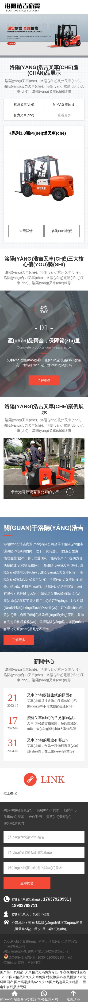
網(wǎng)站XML (15, 951)
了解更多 (43, 380)
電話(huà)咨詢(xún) (44, 995)
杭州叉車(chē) (24, 104)
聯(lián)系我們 (14, 823)
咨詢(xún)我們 (62, 231)
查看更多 (64, 115)
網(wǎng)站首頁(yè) (18, 810)
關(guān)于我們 (48, 810)
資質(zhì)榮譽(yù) (59, 817)
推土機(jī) (10, 793)
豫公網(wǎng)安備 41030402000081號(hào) (38, 956)
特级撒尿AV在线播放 (61, 977)
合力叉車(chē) (24, 115)
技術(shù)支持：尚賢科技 (22, 962)
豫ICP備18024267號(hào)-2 (48, 951)
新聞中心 (70, 810)
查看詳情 (26, 231)
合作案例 (35, 817)
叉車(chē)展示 (14, 817)
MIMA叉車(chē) (64, 104)
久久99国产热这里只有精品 (59, 982)
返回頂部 (73, 995)
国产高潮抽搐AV (26, 982)
